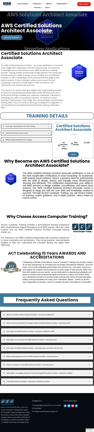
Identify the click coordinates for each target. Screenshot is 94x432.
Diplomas (49, 3)
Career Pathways (23, 3)
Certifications (38, 3)
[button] (90, 430)
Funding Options (62, 3)
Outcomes (38, 7)
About (48, 7)
